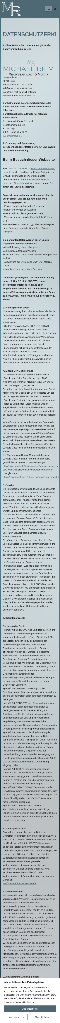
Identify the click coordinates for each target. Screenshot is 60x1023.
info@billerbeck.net (12, 136)
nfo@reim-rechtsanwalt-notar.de (19, 883)
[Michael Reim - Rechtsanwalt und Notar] (11, 9)
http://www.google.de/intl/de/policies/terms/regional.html (31, 466)
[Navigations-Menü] (48, 8)
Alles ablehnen (42, 1017)
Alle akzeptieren (30, 1009)
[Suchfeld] (55, 9)
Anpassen (14, 1017)
